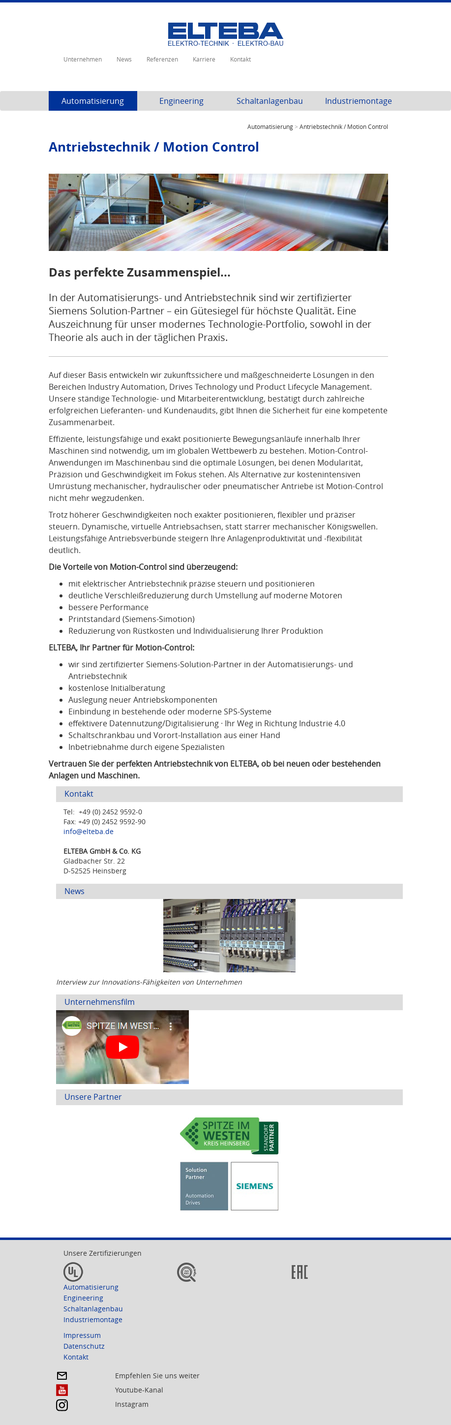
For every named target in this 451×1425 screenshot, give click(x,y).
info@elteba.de (88, 831)
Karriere (204, 59)
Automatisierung (92, 100)
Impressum (82, 1335)
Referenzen (162, 59)
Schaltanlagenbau (270, 100)
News (124, 59)
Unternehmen (82, 59)
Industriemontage (358, 100)
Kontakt (240, 59)
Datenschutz (84, 1346)
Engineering (181, 100)
